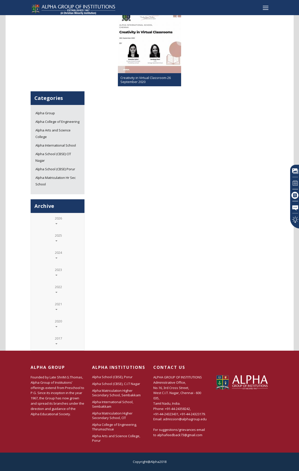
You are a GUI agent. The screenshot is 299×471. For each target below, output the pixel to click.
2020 (58, 323)
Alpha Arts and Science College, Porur (116, 438)
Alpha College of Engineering (57, 121)
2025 (58, 237)
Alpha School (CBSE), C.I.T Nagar (116, 383)
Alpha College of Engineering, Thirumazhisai (114, 426)
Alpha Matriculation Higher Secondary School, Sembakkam (116, 392)
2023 (58, 271)
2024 (58, 254)
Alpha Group (45, 113)
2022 (58, 289)
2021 (58, 306)
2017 (58, 340)
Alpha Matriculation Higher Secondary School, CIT (112, 415)
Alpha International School (55, 145)
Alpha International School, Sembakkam (112, 404)
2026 (58, 220)
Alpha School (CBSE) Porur (55, 169)
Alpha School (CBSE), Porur (112, 377)
